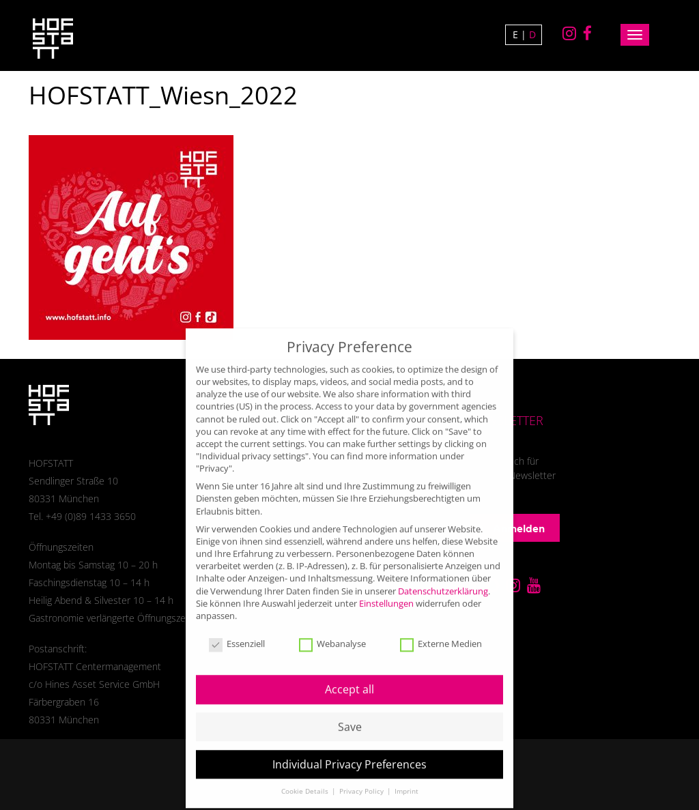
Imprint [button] (406, 776)
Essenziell (237, 630)
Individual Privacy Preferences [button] (349, 749)
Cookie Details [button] (305, 776)
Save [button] (350, 712)
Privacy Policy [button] (362, 776)
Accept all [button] (349, 674)
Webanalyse (332, 630)
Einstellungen (386, 589)
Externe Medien (441, 630)
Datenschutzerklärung (443, 576)
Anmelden (511, 528)
